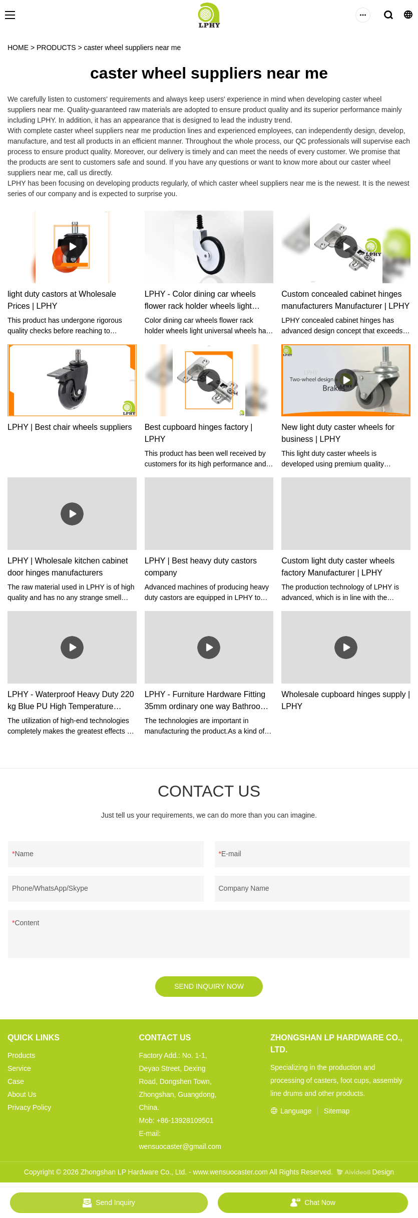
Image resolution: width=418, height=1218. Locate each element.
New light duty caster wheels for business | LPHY (337, 433)
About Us (22, 1095)
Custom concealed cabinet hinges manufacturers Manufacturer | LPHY (345, 300)
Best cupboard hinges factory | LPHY (199, 433)
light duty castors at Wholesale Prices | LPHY (62, 300)
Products (21, 1056)
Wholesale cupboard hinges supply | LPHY (345, 700)
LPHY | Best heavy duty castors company (201, 566)
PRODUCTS (56, 48)
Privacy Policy (29, 1108)
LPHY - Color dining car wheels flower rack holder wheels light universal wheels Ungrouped (200, 301)
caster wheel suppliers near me (132, 48)
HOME (18, 48)
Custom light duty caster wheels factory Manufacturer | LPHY (337, 566)
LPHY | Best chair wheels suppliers (70, 427)
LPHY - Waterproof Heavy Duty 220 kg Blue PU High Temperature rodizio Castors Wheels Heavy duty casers (71, 701)
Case (16, 1082)
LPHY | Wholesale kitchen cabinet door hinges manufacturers (68, 566)
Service (19, 1069)
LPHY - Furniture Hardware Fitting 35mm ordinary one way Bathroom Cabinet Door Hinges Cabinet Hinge (208, 701)
